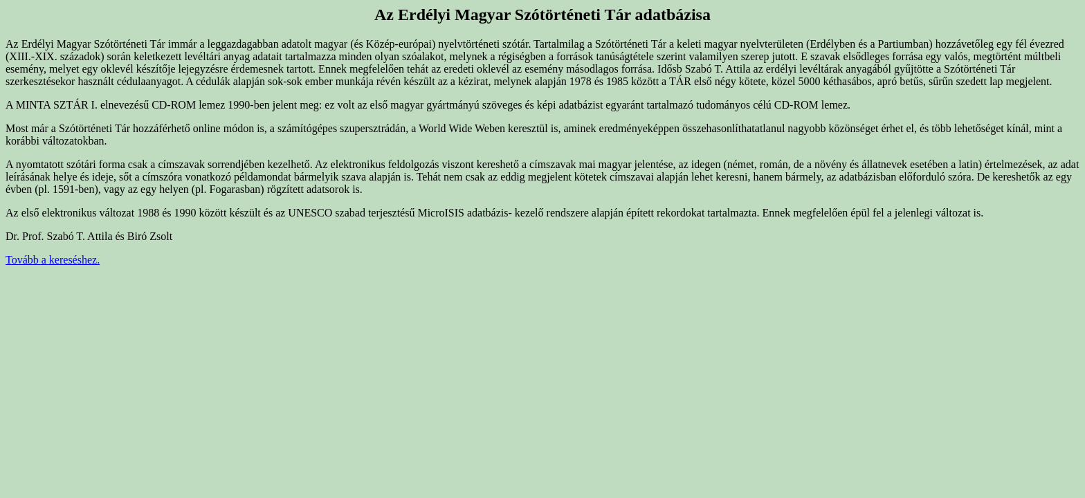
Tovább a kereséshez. (53, 260)
